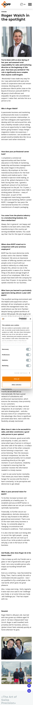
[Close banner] (30, 318)
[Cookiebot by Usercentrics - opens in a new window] (19, 319)
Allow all (16, 379)
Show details (21, 373)
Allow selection (16, 384)
